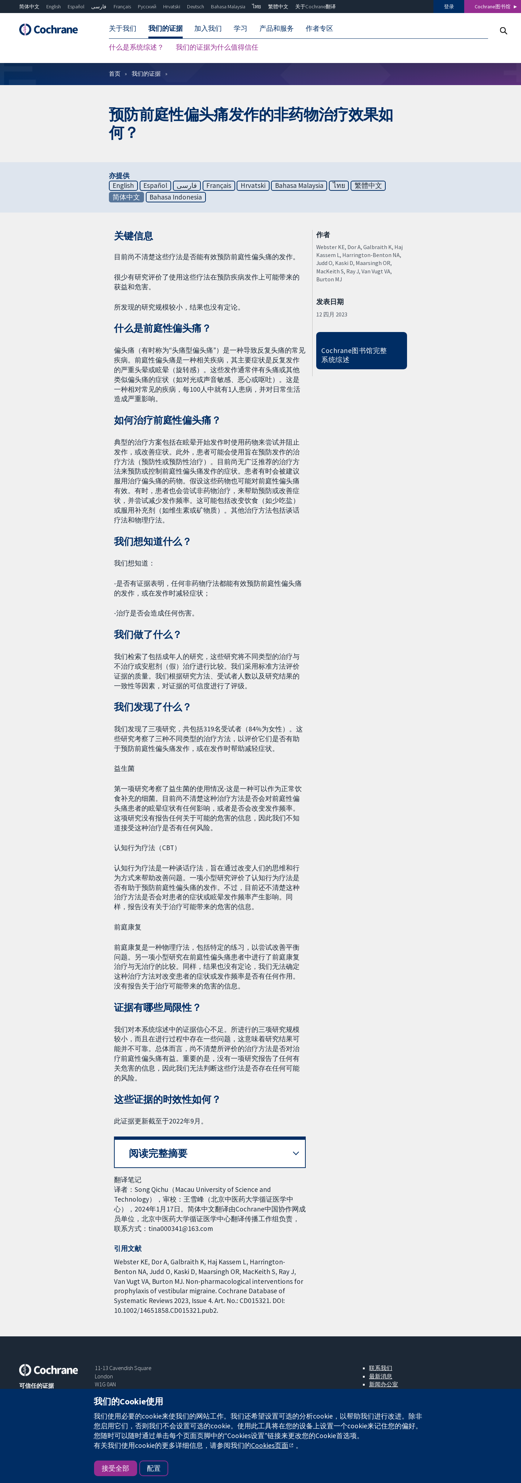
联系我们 (380, 1367)
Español (76, 6)
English (53, 6)
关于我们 (122, 28)
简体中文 (29, 6)
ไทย (256, 6)
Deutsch (195, 6)
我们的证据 (165, 28)
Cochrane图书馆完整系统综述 (354, 355)
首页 (114, 73)
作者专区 (319, 28)
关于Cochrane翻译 (315, 6)
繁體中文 (278, 6)
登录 (449, 6)
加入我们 (208, 28)
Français (122, 6)
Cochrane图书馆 (493, 6)
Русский (147, 6)
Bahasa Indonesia (175, 197)
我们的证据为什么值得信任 (217, 47)
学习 (240, 28)
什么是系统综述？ (136, 47)
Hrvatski (171, 6)
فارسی (98, 6)
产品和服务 (276, 28)
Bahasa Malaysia (228, 6)
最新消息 (380, 1376)
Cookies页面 (269, 1445)
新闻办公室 (383, 1384)
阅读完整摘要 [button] (158, 1153)
